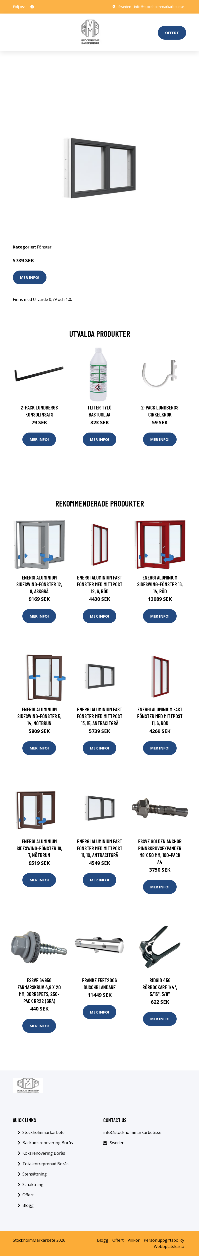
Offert (172, 32)
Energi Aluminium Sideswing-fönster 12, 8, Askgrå (39, 584)
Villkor (134, 1240)
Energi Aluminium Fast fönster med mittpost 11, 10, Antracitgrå (99, 848)
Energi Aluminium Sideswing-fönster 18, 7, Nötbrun (39, 848)
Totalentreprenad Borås (45, 1163)
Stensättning (34, 1174)
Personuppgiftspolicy (164, 1240)
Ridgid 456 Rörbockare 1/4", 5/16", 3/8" (159, 987)
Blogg (28, 1205)
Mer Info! (29, 277)
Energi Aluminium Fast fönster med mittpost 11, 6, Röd (160, 716)
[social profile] (32, 7)
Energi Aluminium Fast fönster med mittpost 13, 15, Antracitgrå (99, 716)
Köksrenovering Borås (43, 1153)
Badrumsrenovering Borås (47, 1142)
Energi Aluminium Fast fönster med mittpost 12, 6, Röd (99, 584)
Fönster (44, 247)
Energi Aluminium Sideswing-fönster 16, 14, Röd (160, 584)
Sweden (124, 6)
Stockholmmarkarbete (43, 1132)
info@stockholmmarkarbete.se (159, 6)
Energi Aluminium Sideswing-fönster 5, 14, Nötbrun (39, 716)
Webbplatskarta (169, 1246)
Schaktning (32, 1184)
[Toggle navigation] (19, 32)
